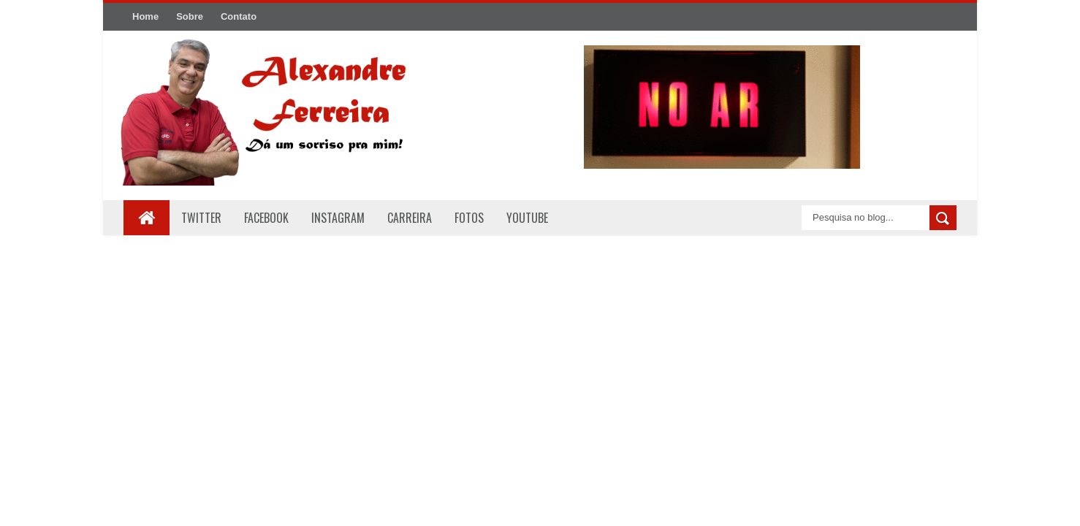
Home (145, 16)
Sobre (189, 16)
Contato (238, 16)
